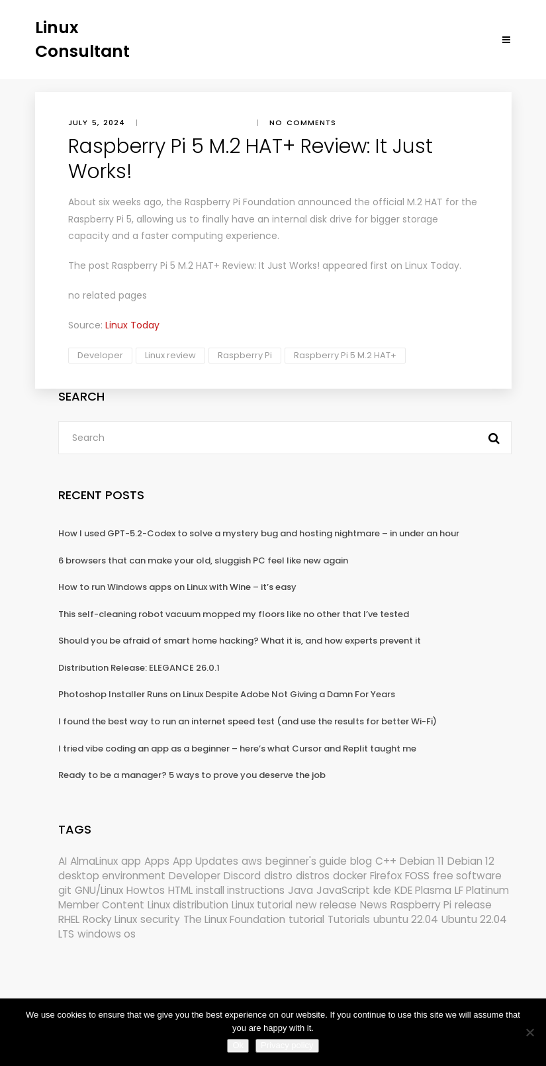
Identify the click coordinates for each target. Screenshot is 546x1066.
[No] (529, 1032)
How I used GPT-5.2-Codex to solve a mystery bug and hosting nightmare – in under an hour (258, 533)
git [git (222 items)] (64, 890)
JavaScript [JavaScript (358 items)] (343, 890)
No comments (302, 122)
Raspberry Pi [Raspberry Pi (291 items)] (420, 905)
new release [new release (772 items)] (326, 905)
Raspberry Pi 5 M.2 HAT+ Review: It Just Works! (216, 265)
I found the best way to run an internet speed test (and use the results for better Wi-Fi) (247, 721)
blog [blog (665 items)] (361, 861)
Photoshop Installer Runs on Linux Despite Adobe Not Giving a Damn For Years (226, 694)
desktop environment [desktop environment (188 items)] (111, 876)
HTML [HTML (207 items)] (180, 890)
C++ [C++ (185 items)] (385, 861)
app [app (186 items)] (131, 861)
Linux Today (432, 265)
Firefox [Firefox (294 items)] (386, 876)
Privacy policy (287, 1045)
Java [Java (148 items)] (300, 890)
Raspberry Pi (245, 355)
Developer (100, 355)
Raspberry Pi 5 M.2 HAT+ (345, 355)
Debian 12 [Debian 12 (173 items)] (470, 861)
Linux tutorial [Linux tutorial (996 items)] (262, 905)
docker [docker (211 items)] (350, 876)
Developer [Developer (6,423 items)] (194, 876)
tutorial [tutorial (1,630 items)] (306, 919)
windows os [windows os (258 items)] (106, 934)
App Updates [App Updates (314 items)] (205, 861)
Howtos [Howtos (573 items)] (145, 890)
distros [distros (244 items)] (313, 876)
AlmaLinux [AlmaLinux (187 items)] (94, 861)
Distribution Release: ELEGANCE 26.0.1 (139, 667)
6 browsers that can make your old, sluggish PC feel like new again (203, 560)
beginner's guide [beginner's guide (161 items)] (306, 861)
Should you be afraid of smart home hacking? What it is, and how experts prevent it (239, 640)
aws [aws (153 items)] (252, 861)
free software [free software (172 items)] (467, 876)
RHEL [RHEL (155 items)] (68, 919)
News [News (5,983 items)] (373, 905)
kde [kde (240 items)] (382, 890)
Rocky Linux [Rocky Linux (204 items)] (110, 919)
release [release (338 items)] (473, 905)
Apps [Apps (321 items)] (156, 861)
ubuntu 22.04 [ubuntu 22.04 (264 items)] (405, 919)
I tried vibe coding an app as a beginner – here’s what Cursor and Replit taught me (237, 748)
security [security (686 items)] (160, 919)
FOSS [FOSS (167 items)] (417, 876)
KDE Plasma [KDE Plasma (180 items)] (422, 890)
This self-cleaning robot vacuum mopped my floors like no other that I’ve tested (233, 614)
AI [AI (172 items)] (62, 861)
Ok (238, 1045)
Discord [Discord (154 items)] (242, 876)
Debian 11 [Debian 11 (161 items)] (422, 861)
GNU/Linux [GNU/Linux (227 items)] (99, 890)
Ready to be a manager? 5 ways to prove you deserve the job (192, 775)
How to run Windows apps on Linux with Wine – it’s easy (177, 587)
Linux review (170, 355)
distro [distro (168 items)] (278, 876)
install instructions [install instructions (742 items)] (240, 890)
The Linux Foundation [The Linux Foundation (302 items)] (234, 919)
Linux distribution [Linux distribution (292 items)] (188, 905)
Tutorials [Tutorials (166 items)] (349, 919)
